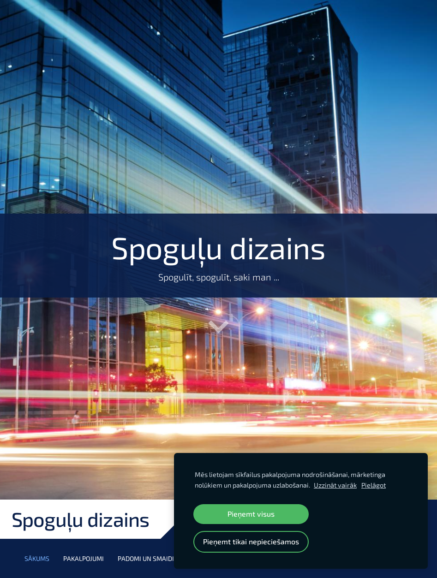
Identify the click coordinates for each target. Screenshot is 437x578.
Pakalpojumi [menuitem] (83, 558)
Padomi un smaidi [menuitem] (146, 558)
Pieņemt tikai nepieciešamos (251, 541)
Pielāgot (373, 485)
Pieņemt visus (251, 513)
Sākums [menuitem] (36, 558)
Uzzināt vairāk (335, 485)
